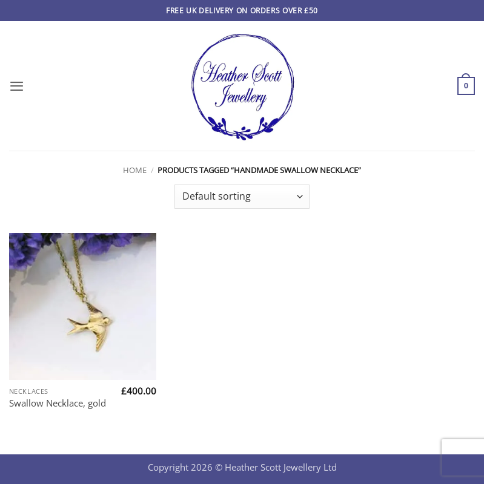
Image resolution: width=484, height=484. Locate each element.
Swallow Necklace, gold (57, 403)
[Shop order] (242, 197)
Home (135, 170)
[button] (16, 86)
